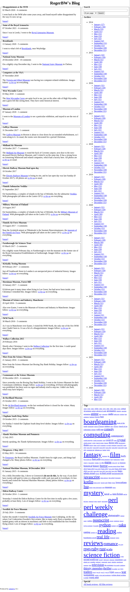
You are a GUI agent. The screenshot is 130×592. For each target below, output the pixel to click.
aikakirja (119, 411)
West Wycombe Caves (12, 91)
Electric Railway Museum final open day (21, 168)
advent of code (101, 411)
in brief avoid (105, 473)
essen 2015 (120, 445)
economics (103, 445)
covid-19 (109, 440)
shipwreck (106, 559)
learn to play (97, 482)
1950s (97, 409)
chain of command (99, 426)
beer (102, 417)
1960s (100, 409)
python (105, 524)
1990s (111, 409)
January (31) (99, 85)
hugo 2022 (96, 471)
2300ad (123, 409)
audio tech (116, 414)
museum (108, 487)
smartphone (119, 560)
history (96, 466)
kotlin (88, 481)
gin (100, 463)
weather (97, 575)
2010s (118, 409)
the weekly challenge (119, 565)
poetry (85, 521)
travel (94, 572)
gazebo (122, 459)
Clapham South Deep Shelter (16, 416)
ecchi (98, 445)
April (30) (98, 62)
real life (103, 536)
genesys (86, 463)
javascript (92, 477)
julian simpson (104, 478)
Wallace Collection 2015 (13, 339)
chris (111, 426)
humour (97, 473)
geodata (97, 463)
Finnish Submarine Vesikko (15, 186)
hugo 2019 (118, 469)
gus (118, 463)
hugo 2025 (114, 471)
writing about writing (118, 575)
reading (107, 530)
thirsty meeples (93, 568)
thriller (107, 568)
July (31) (97, 69)
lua (86, 486)
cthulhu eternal (87, 443)
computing (97, 434)
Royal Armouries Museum (43, 33)
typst (111, 572)
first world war (87, 459)
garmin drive (116, 459)
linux (110, 483)
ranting (87, 532)
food (111, 459)
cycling (94, 443)
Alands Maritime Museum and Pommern (21, 434)
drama (86, 445)
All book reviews (91, 584)
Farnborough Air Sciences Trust (17, 243)
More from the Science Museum (17, 357)
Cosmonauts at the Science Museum (19, 375)
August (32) (99, 41)
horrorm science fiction (114, 466)
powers (111, 521)
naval (106, 494)
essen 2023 (115, 447)
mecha (91, 487)
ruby (95, 548)
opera (95, 501)
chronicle (115, 426)
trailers (88, 572)
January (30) (99, 390)
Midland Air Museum (12, 145)
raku (122, 524)
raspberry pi (94, 532)
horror (104, 465)
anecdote (124, 411)
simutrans (112, 559)
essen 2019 (102, 447)
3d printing (87, 411)
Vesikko (73, 194)
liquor (113, 482)
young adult (94, 577)
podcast (122, 516)
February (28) (99, 57)
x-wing (86, 578)
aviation (122, 414)
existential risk (90, 450)
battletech (92, 417)
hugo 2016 (98, 469)
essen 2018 (96, 447)
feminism (104, 456)
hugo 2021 (90, 471)
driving (91, 445)
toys (122, 569)
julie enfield (111, 478)
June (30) (98, 67)
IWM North (8, 318)
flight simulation (105, 459)
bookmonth (91, 426)
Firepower (9, 457)
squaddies (92, 562)
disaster (106, 443)
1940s (92, 409)
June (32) (98, 36)
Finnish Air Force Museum (15, 223)
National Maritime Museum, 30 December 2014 (24, 468)
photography (114, 515)
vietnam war (118, 572)
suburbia (114, 562)
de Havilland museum (17, 405)
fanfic (108, 450)
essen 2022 (108, 447)
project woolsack (88, 526)
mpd (103, 487)
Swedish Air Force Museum (15, 509)
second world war (91, 559)
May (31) (98, 34)
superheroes (120, 562)
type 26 (98, 572)
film (115, 454)
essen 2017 (89, 447)
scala (109, 549)
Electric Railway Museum (17, 176)
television (98, 564)
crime (115, 440)
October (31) (99, 46)
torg (119, 569)
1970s (104, 409)
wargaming (89, 575)
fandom (104, 450)
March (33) (98, 29)
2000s (115, 409)
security (101, 559)
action (94, 411)
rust (102, 548)
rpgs (87, 548)
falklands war (98, 450)
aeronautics (111, 411)
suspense (86, 565)
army (100, 414)
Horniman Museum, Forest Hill (17, 282)
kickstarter (118, 478)
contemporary (117, 436)
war (123, 572)
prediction (116, 521)
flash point (96, 459)
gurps (108, 462)
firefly (123, 456)
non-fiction (117, 494)
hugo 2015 (91, 469)
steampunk (104, 562)
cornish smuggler (88, 440)
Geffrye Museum (10, 127)
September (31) (100, 43)
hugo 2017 (104, 469)
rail (117, 526)
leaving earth (104, 482)
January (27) (99, 24)
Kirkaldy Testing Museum (14, 264)
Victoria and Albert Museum (18, 80)
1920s (85, 409)
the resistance (109, 565)
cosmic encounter (97, 440)
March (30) (98, 242)
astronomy (105, 414)
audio (110, 414)
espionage (114, 445)
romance (110, 543)
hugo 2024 (108, 471)
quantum (113, 526)
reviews (93, 542)
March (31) (98, 60)
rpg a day (120, 544)
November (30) (100, 48)
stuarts (109, 562)
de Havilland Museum (12, 398)
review (117, 538)
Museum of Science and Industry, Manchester (23, 300)
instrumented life (117, 473)
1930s (88, 409)
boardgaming (100, 421)
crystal (121, 440)
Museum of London (11, 109)
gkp (102, 463)
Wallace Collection (41, 346)
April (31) (98, 31)
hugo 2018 (112, 469)
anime (95, 413)
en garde (108, 445)
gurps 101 (114, 463)
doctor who (113, 443)
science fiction (102, 554)
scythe (122, 556)
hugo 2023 (102, 471)
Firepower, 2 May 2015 (13, 450)
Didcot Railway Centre (13, 491)
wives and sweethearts (105, 575)
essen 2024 (121, 447)
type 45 (107, 572)
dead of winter (100, 443)
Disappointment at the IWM (15, 7)
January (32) (99, 55)
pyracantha (96, 526)
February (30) (99, 27)
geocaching (91, 463)
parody (99, 501)
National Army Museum (13, 57)
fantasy (93, 454)
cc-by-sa (12, 82)
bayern (97, 417)
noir (111, 494)
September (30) (100, 74)
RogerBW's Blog (65, 3)
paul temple (105, 501)
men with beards (97, 487)
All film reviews (105, 584)
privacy (122, 521)
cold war (100, 429)
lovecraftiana (121, 482)
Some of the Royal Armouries (16, 25)
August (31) (99, 102)
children (107, 426)
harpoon (123, 463)
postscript (101, 520)
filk (108, 456)
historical (88, 466)
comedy (109, 429)
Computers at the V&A (13, 72)
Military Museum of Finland (15, 204)
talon (90, 565)
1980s (107, 409)
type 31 (103, 572)
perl (113, 499)
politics (89, 521)
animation (87, 414)
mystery (94, 492)
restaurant (112, 538)
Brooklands (8, 41)
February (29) (99, 88)
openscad (91, 501)
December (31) (100, 50)
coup (104, 440)
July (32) (97, 38)
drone (95, 445)
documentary (122, 443)
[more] (5, 21)
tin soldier (114, 569)
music (114, 487)
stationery (98, 562)
